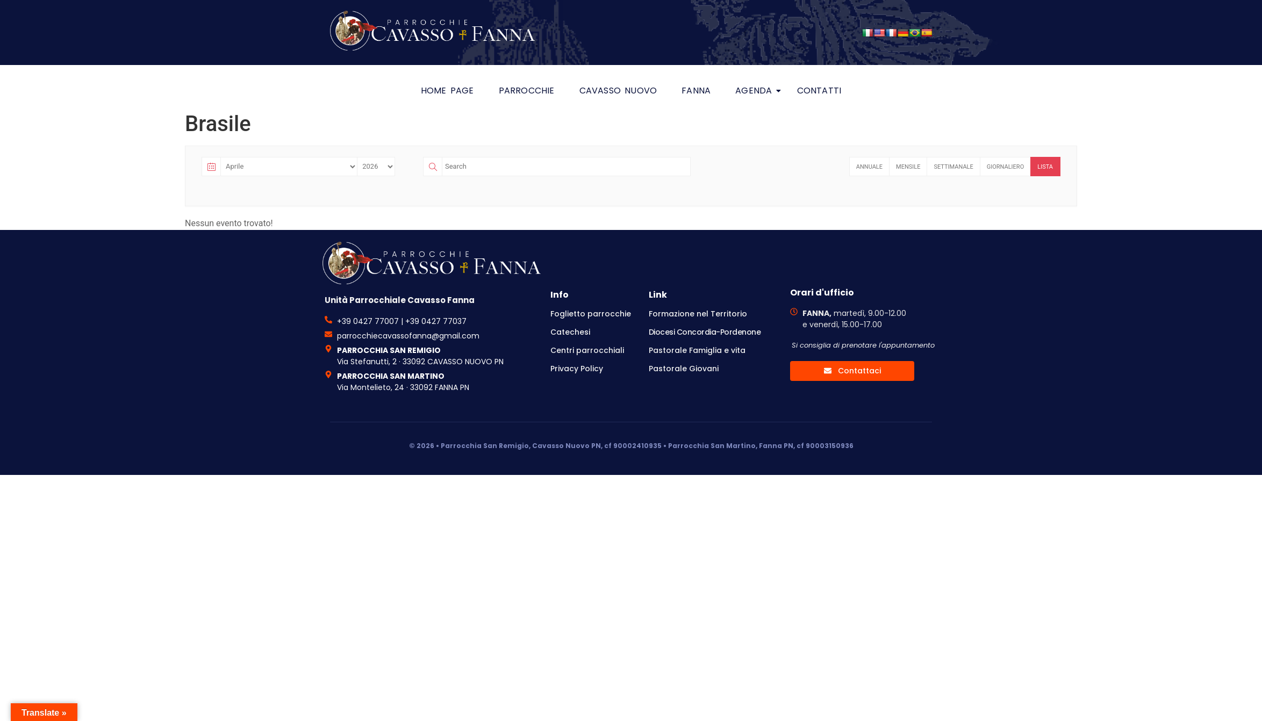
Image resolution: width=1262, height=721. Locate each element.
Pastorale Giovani (684, 368)
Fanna (696, 90)
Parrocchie (527, 90)
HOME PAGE (447, 90)
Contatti (819, 90)
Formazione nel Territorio (698, 313)
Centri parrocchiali (587, 350)
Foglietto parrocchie (590, 313)
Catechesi (570, 332)
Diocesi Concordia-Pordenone (705, 332)
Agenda (756, 90)
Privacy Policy (576, 368)
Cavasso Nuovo (618, 90)
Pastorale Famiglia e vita (697, 350)
